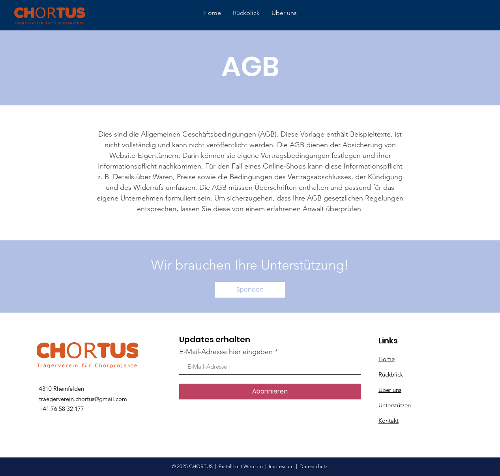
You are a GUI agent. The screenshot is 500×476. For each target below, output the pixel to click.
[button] (250, 290)
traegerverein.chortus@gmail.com (83, 399)
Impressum (281, 466)
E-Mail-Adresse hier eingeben (226, 351)
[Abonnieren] (270, 391)
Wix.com (253, 466)
